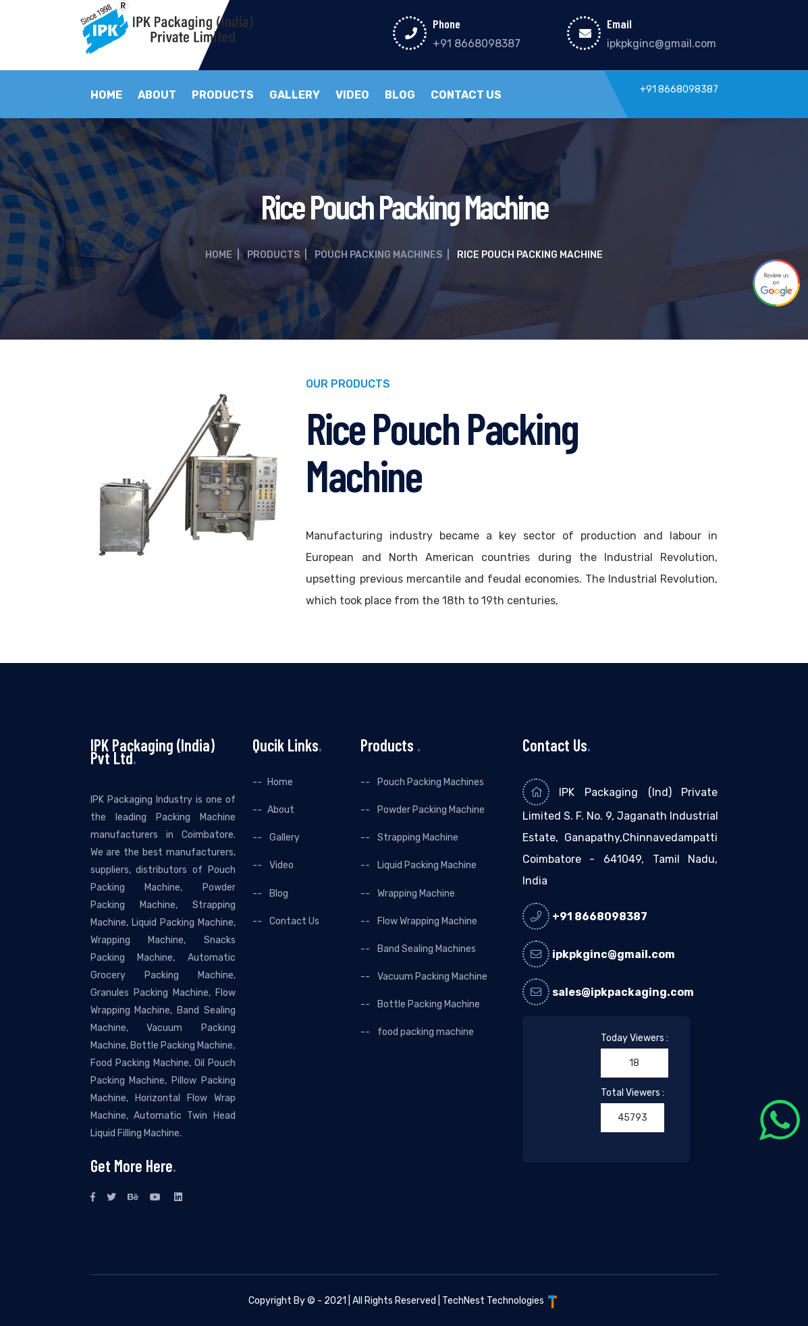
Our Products (348, 384)
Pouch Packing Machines (378, 255)
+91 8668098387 (476, 43)
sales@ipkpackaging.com (623, 992)
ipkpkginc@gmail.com (661, 43)
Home (106, 95)
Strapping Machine (416, 837)
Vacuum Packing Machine (431, 976)
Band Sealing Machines (425, 949)
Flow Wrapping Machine (426, 921)
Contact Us (466, 95)
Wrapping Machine (415, 893)
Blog (400, 95)
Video (352, 95)
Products (223, 95)
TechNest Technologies (501, 1300)
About (157, 95)
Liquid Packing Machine (426, 865)
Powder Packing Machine (430, 810)
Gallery (294, 95)
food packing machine (424, 1032)
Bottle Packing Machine (427, 1004)
